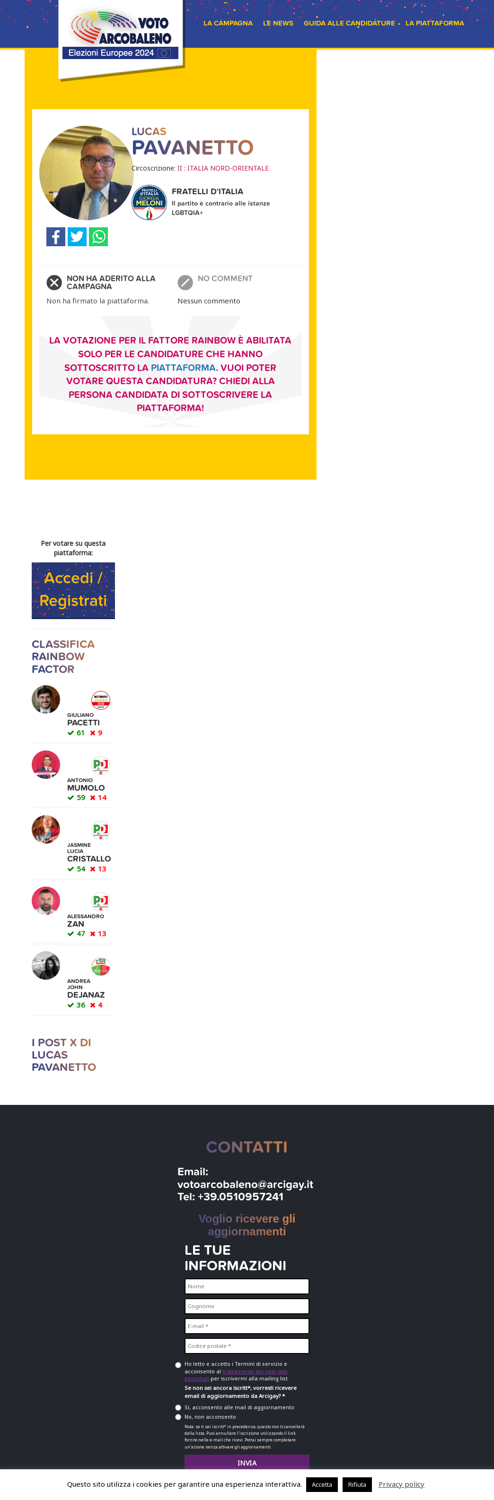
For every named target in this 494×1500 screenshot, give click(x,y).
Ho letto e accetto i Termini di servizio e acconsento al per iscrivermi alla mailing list (236, 1371)
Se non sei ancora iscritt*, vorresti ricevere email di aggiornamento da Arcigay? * (241, 1391)
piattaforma (183, 368)
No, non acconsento (210, 1416)
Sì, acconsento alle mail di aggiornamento (239, 1407)
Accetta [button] (322, 1484)
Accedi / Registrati (73, 590)
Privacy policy (401, 1484)
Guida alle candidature (349, 23)
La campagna (228, 23)
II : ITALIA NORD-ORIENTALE (223, 168)
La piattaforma (435, 23)
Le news (278, 23)
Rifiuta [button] (357, 1484)
